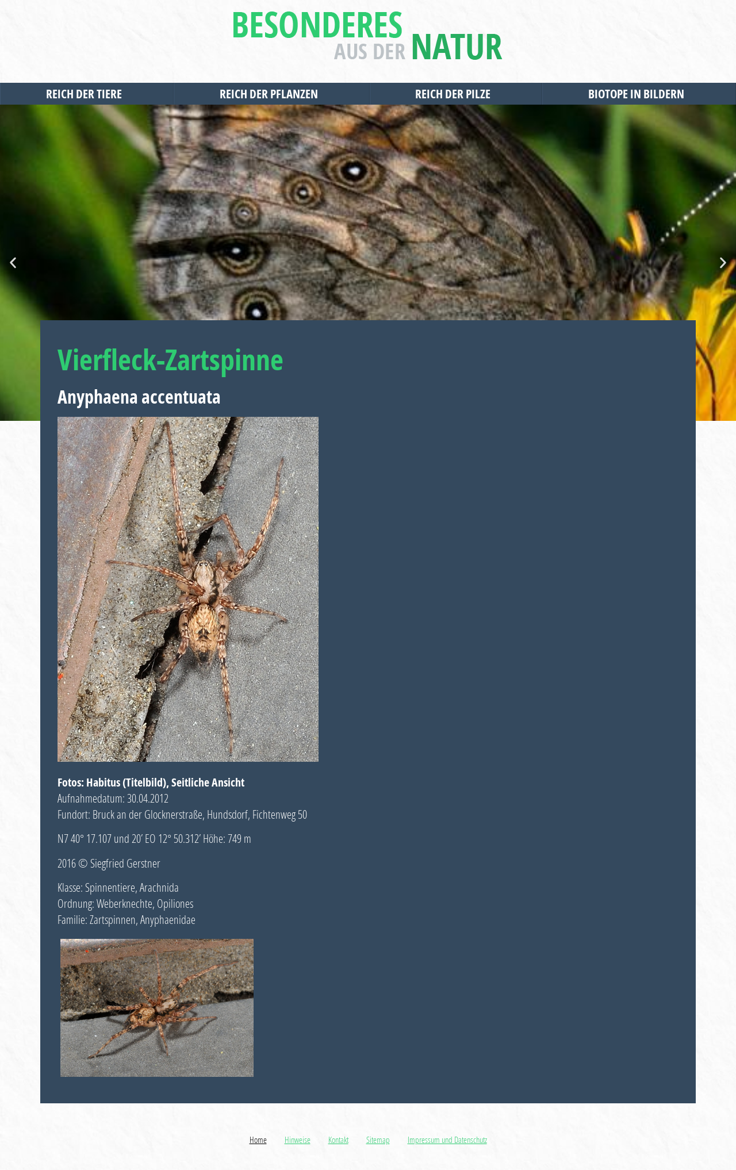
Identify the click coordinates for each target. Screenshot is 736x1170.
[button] (13, 263)
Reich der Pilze (455, 94)
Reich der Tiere (87, 94)
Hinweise (297, 1139)
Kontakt (338, 1139)
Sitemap (378, 1139)
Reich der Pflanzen (272, 94)
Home (258, 1139)
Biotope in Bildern (639, 94)
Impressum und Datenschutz (447, 1139)
